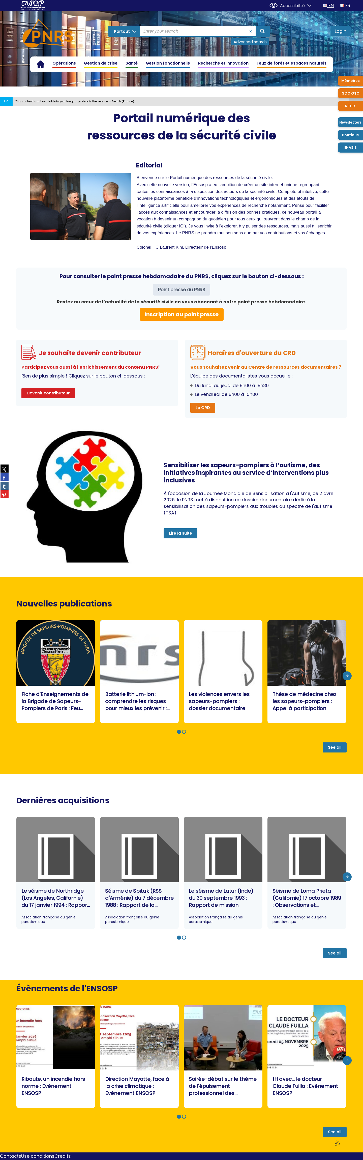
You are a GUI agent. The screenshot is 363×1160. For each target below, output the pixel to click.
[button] (179, 732)
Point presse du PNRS (181, 289)
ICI (182, 226)
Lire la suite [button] (180, 533)
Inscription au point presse (182, 314)
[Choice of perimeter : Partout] (124, 31)
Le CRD (203, 408)
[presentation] (347, 675)
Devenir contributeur (48, 393)
